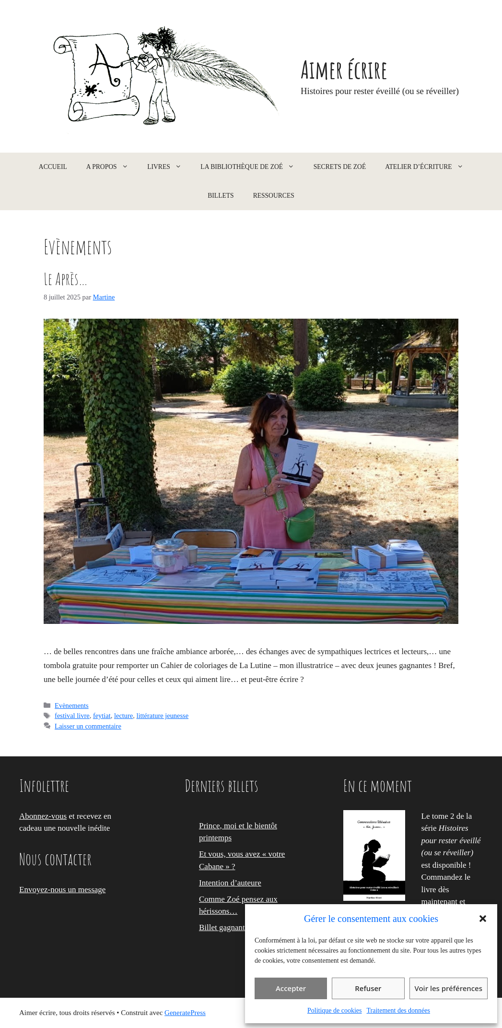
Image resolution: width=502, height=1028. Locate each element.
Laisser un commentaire (88, 726)
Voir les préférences (448, 988)
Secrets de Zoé (340, 166)
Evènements (72, 705)
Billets (220, 195)
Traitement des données (398, 1010)
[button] (483, 918)
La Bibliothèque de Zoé (252, 167)
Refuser (368, 988)
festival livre (72, 715)
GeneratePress (185, 1012)
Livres (169, 167)
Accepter (291, 988)
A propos (112, 167)
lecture (123, 715)
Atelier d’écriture (429, 167)
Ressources (273, 195)
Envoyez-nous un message (62, 889)
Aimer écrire (344, 69)
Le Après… (66, 278)
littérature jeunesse (162, 715)
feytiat (102, 715)
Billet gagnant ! (224, 927)
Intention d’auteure (230, 882)
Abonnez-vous (43, 816)
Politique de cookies (334, 1010)
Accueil (53, 166)
